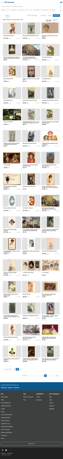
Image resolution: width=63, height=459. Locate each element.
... (53, 375)
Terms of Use (3, 453)
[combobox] (31, 6)
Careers (51, 403)
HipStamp (51, 408)
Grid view (50, 20)
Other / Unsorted (5, 429)
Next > (57, 375)
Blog (50, 397)
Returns (10, 387)
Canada (27, 9)
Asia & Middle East (13, 9)
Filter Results (7, 16)
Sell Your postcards (28, 397)
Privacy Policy (9, 453)
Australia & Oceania (21, 9)
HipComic (51, 405)
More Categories (52, 9)
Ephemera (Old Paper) (6, 432)
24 (14, 369)
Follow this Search (32, 15)
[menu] (2, 2)
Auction (50, 15)
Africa (8, 9)
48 (17, 369)
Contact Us (16, 387)
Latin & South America (37, 9)
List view (47, 20)
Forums (38, 397)
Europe (30, 9)
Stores (61, 9)
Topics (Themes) (5, 420)
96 (20, 369)
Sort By (56, 20)
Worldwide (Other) (45, 9)
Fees (24, 400)
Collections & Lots (5, 423)
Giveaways (39, 400)
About (50, 400)
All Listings (43, 15)
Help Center (4, 387)
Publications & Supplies (7, 426)
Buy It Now (56, 15)
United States (3, 9)
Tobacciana (4, 435)
